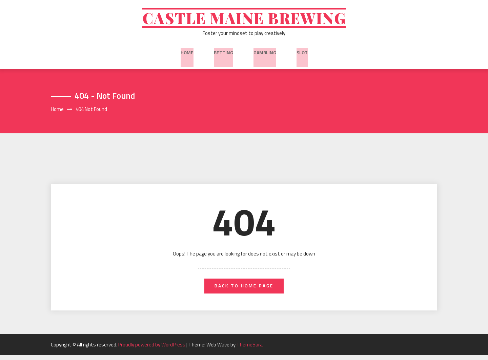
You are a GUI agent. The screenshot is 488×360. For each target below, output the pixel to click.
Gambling (264, 54)
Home (187, 54)
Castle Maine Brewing (244, 19)
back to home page (244, 289)
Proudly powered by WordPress (152, 349)
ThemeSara (250, 349)
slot (302, 54)
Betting (223, 54)
